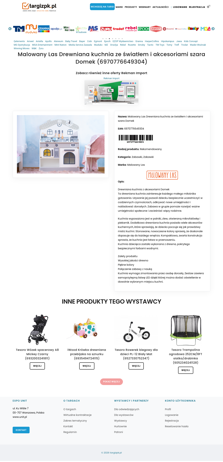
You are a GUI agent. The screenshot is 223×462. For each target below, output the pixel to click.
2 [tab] (106, 38)
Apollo (48, 41)
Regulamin (70, 433)
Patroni (118, 433)
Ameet (30, 41)
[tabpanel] (22, 29)
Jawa (179, 41)
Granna (139, 41)
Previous (10, 29)
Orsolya (114, 44)
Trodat (184, 44)
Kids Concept (191, 41)
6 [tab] (119, 38)
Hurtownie (120, 427)
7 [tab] (122, 38)
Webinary (145, 7)
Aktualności (161, 7)
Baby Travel (71, 41)
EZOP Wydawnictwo (123, 41)
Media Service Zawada (80, 44)
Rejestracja (197, 7)
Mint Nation (61, 44)
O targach (69, 410)
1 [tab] (103, 38)
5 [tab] (116, 38)
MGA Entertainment (42, 44)
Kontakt (21, 431)
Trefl (176, 44)
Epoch (107, 41)
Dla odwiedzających (126, 410)
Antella (39, 41)
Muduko (98, 44)
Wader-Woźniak (198, 44)
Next (213, 29)
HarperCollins (152, 41)
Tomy (169, 44)
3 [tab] (109, 38)
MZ (106, 44)
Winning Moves (21, 48)
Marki (120, 7)
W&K (34, 48)
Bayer (82, 41)
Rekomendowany (151, 149)
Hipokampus (167, 41)
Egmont (98, 41)
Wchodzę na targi (103, 6)
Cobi (89, 41)
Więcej (37, 366)
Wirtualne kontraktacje (77, 416)
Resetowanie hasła (176, 427)
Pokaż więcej (111, 382)
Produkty (131, 7)
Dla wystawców (123, 416)
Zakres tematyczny (75, 422)
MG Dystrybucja (22, 44)
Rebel (123, 44)
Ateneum (58, 41)
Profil (168, 410)
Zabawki (137, 157)
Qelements (19, 41)
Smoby (141, 44)
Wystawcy (120, 422)
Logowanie (180, 7)
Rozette (132, 44)
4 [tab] (112, 38)
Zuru (41, 48)
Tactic (150, 44)
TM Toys (159, 44)
